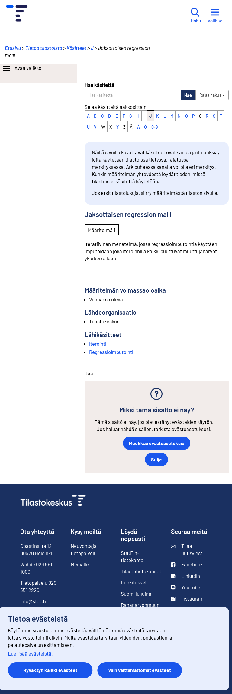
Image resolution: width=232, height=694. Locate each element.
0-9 (154, 126)
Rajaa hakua (212, 94)
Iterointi (97, 344)
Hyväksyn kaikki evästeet (50, 670)
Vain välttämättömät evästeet (139, 670)
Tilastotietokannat (141, 571)
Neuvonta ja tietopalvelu (84, 549)
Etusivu (13, 48)
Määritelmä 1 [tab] (101, 230)
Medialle (80, 564)
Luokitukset (134, 582)
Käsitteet (76, 48)
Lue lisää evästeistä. (30, 653)
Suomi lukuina (136, 594)
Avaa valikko (21, 69)
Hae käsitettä (99, 85)
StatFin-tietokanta (132, 556)
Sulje (156, 459)
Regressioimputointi (111, 352)
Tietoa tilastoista (43, 48)
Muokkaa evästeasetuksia (156, 443)
